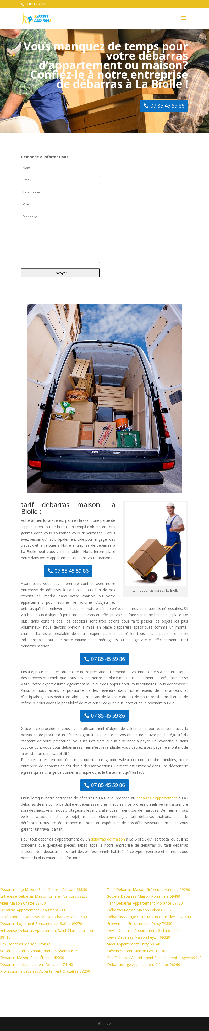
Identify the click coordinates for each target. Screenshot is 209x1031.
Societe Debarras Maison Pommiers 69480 (143, 896)
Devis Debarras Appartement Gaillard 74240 (144, 930)
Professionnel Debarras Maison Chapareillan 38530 (43, 916)
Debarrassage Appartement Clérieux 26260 (143, 964)
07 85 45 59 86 (35, 4)
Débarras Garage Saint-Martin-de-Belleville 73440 (149, 916)
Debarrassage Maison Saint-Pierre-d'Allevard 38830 (43, 889)
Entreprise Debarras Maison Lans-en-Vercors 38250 (44, 896)
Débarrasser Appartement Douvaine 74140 (36, 964)
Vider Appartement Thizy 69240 (133, 944)
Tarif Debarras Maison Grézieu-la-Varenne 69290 (148, 889)
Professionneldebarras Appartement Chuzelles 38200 (45, 971)
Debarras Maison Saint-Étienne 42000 (32, 957)
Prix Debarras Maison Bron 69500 (29, 944)
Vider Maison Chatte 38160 (23, 903)
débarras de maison (108, 839)
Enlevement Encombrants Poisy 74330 (139, 923)
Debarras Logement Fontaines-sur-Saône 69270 (41, 923)
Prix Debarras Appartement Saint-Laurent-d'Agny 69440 (154, 957)
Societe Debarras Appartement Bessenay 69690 (41, 950)
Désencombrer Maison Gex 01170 (136, 950)
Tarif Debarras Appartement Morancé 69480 (145, 903)
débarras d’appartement (156, 797)
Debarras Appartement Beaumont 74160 (35, 909)
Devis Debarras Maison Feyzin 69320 (138, 937)
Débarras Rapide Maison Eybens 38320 (140, 909)
